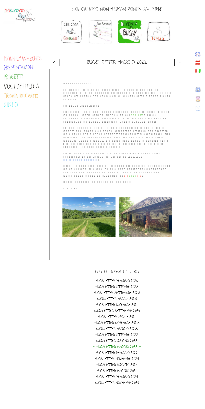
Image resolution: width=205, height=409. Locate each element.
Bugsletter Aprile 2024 (117, 317)
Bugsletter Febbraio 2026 (117, 281)
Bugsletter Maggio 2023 (117, 329)
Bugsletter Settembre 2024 (117, 311)
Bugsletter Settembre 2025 (117, 293)
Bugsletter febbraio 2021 (117, 377)
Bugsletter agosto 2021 (117, 365)
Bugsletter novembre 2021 (117, 359)
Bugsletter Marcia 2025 (117, 299)
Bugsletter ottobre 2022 (116, 335)
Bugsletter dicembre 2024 (117, 305)
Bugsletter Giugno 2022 (117, 341)
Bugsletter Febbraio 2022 (117, 353)
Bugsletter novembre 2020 (117, 383)
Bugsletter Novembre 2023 (117, 323)
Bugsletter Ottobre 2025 (116, 287)
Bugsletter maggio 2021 (117, 371)
